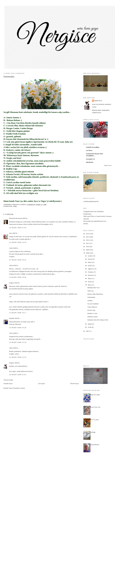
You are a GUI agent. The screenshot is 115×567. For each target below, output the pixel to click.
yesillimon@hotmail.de (91, 201)
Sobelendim (91, 297)
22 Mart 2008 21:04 (17, 227)
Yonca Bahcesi (92, 307)
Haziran (90, 275)
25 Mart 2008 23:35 (17, 357)
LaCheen (89, 150)
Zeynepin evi (90, 159)
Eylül (90, 265)
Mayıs (90, 278)
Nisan (90, 282)
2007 (87, 331)
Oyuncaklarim (94, 444)
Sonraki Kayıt (8, 383)
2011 (87, 243)
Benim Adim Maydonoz (95, 294)
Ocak (90, 327)
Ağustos (91, 269)
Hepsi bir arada (95, 395)
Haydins (11, 318)
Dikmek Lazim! (92, 317)
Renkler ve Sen (92, 313)
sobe (15, 206)
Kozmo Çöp (91, 310)
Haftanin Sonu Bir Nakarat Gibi (97, 320)
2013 (87, 237)
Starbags (92, 432)
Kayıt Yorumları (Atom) (17, 388)
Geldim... (90, 300)
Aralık (90, 256)
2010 (87, 246)
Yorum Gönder (8, 380)
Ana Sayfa (41, 383)
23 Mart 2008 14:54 (17, 242)
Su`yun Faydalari (93, 304)
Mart (89, 285)
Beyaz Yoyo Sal (95, 407)
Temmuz (91, 272)
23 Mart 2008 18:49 (17, 277)
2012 (87, 240)
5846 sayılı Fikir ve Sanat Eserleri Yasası (96, 216)
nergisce (11, 283)
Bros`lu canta (94, 420)
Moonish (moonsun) (15, 218)
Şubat (90, 324)
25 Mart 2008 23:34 (17, 342)
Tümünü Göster (107, 165)
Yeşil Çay (90, 291)
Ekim (90, 262)
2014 (87, 234)
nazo (10, 233)
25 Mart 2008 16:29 (17, 327)
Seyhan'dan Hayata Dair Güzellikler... (94, 155)
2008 (87, 253)
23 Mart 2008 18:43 (17, 260)
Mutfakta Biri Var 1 (93, 288)
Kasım (90, 259)
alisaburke (89, 162)
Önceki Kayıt (74, 383)
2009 (87, 250)
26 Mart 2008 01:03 (17, 374)
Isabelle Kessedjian (92, 147)
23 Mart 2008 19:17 (17, 313)
